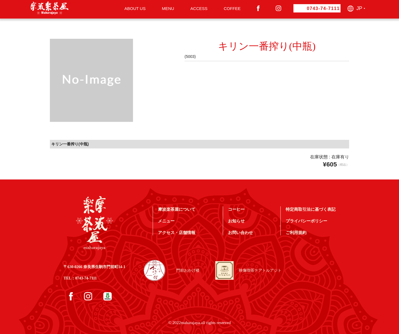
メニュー (166, 221)
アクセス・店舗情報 (176, 232)
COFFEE (232, 8)
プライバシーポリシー (306, 221)
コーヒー (236, 209)
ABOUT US (134, 8)
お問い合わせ (240, 232)
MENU (168, 8)
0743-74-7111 (323, 8)
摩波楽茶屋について (176, 209)
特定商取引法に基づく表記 (311, 209)
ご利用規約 (296, 232)
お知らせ (236, 221)
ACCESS (199, 8)
